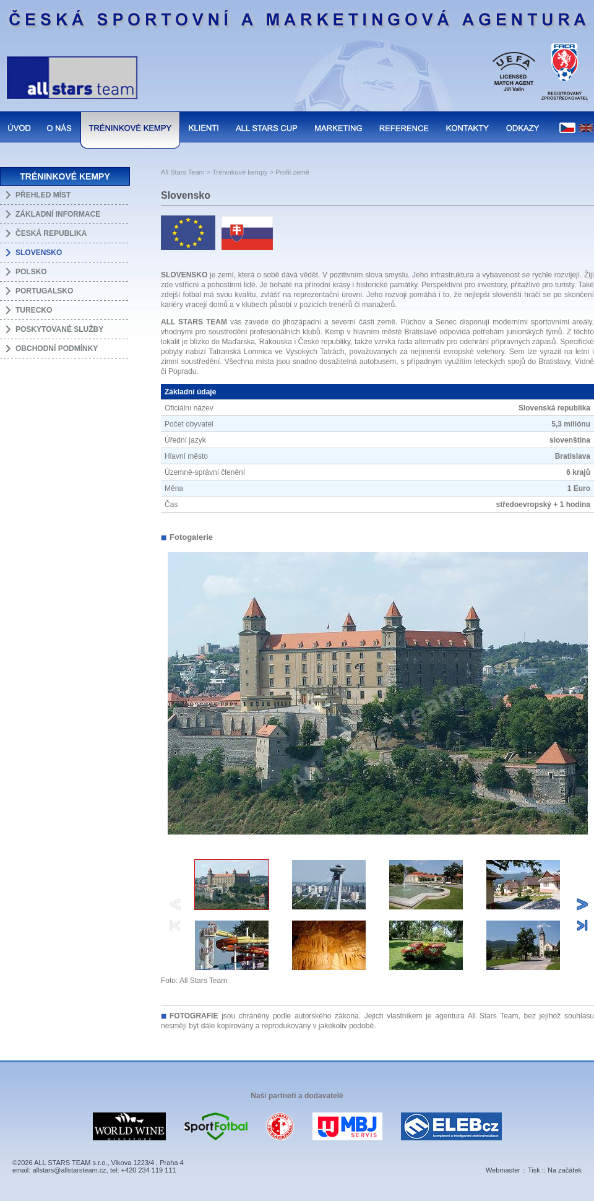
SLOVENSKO (38, 252)
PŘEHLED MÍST (43, 195)
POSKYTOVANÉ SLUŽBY (59, 329)
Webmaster (503, 1170)
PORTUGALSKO (44, 291)
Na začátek (565, 1170)
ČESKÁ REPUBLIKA (51, 233)
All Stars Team (183, 172)
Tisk (534, 1170)
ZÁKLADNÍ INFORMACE (57, 214)
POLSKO (31, 271)
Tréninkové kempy (239, 172)
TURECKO (33, 310)
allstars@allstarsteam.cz (69, 1170)
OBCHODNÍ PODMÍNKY (56, 348)
